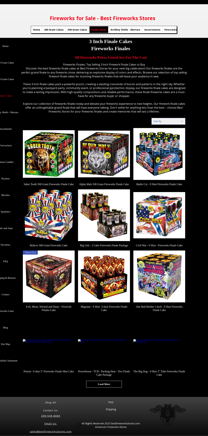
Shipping (111, 409)
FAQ (110, 402)
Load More (104, 384)
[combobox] (168, 121)
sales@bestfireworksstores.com (51, 431)
